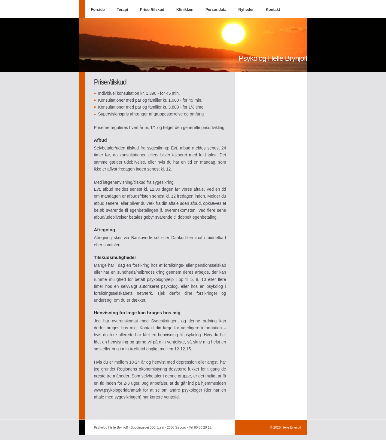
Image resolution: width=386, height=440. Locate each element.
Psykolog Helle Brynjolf (273, 58)
